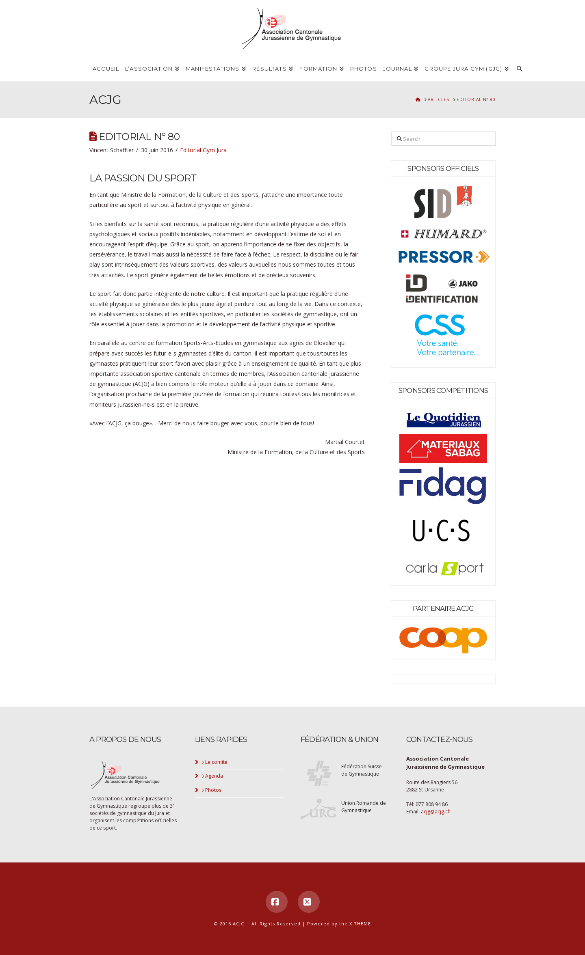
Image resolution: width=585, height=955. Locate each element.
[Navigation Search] (519, 69)
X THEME (360, 924)
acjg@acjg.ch (436, 811)
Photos (212, 790)
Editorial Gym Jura (203, 150)
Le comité (215, 762)
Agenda (212, 775)
